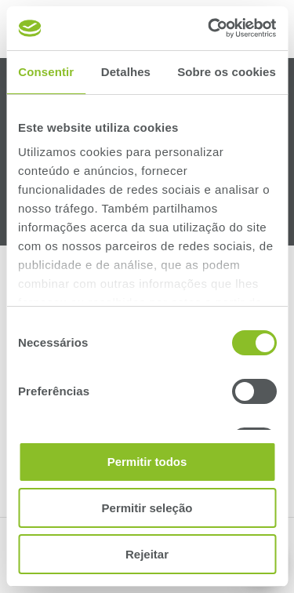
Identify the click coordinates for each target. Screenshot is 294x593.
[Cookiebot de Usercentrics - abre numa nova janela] (209, 28)
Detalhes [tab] (126, 71)
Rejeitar (147, 554)
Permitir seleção (147, 508)
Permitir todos (147, 461)
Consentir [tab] (46, 71)
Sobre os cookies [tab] (226, 71)
